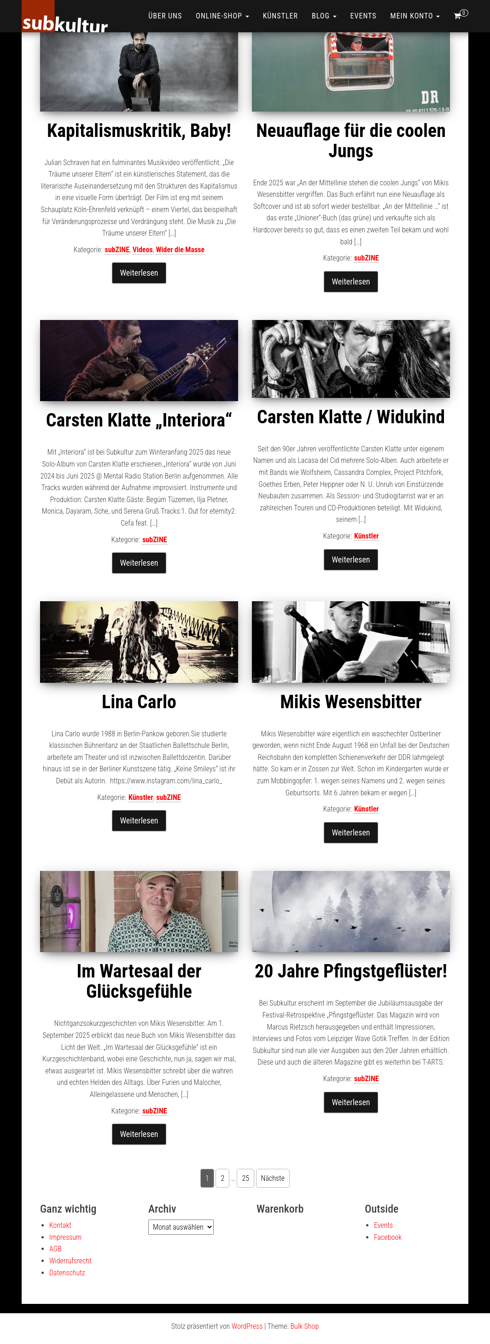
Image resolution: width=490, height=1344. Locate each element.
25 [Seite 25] (245, 1178)
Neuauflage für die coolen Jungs (351, 141)
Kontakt (60, 1225)
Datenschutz (67, 1272)
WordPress (247, 1326)
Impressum (65, 1237)
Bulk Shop (304, 1326)
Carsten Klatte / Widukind (351, 417)
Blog (324, 16)
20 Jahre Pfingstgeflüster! (351, 971)
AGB (55, 1248)
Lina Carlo (139, 702)
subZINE (117, 249)
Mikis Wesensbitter (350, 702)
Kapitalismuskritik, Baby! (139, 131)
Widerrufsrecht (70, 1260)
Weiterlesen (139, 273)
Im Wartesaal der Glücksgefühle (139, 981)
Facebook (388, 1237)
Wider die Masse (180, 249)
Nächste (273, 1178)
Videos (143, 249)
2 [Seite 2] (222, 1178)
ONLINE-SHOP (222, 16)
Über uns (165, 16)
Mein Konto (415, 16)
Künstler (280, 16)
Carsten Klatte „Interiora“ (139, 420)
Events (363, 16)
